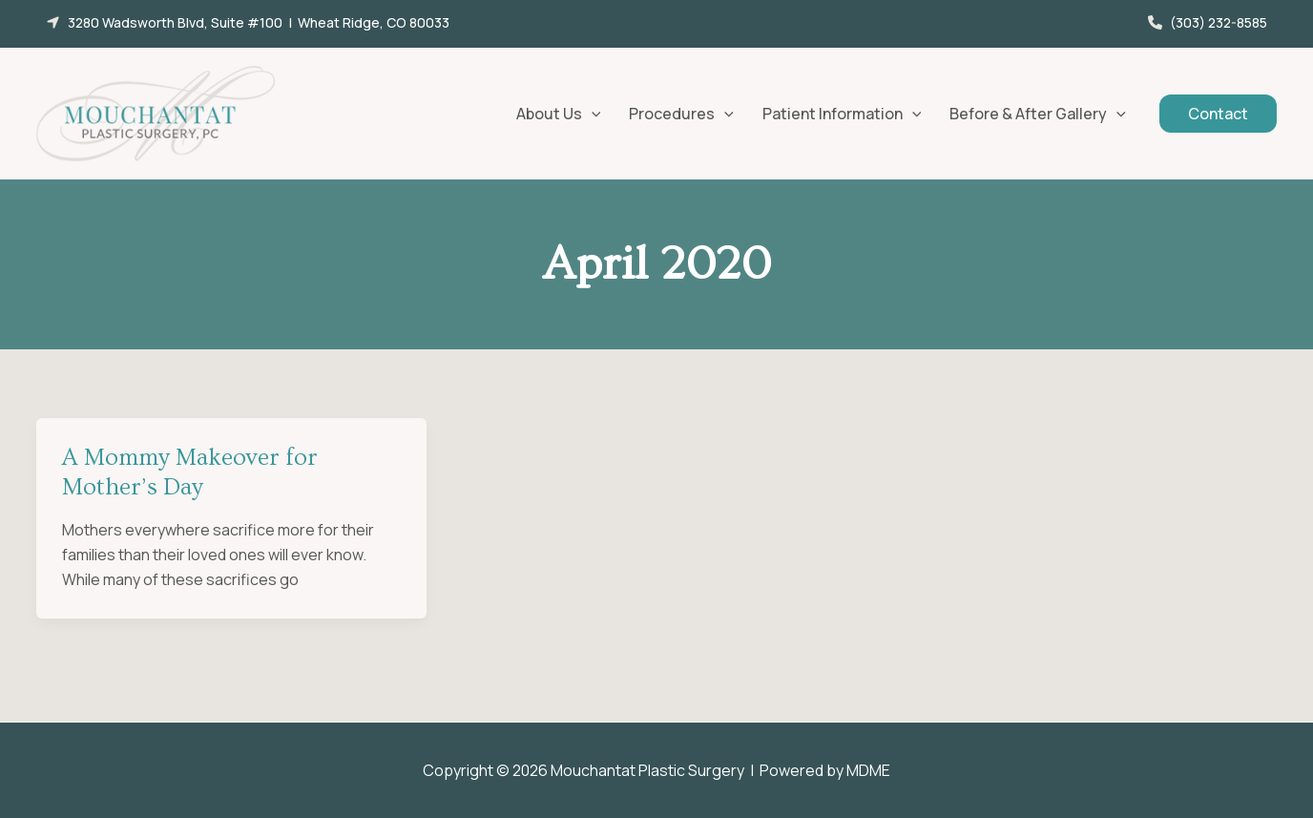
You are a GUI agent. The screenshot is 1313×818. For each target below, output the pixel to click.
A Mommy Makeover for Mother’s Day (190, 472)
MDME (868, 770)
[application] (591, 113)
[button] (247, 22)
